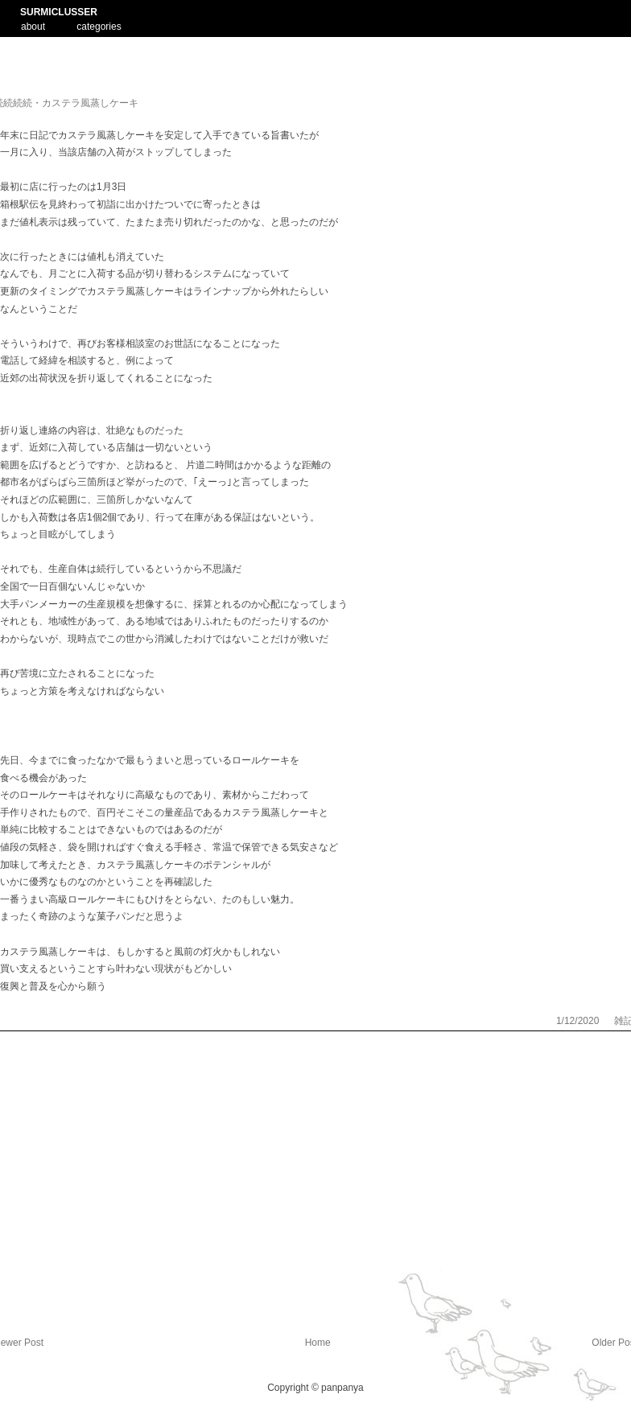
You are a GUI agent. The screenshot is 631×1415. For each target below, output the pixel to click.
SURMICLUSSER (58, 12)
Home (318, 1342)
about (33, 25)
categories (98, 26)
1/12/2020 (579, 1020)
